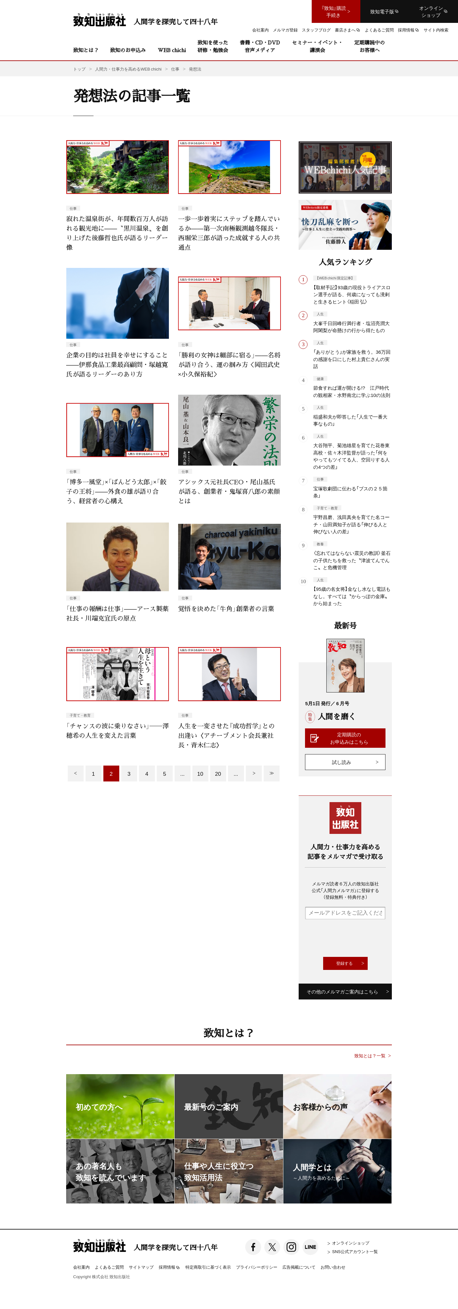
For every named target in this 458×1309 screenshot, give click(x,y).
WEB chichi (172, 50)
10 (200, 773)
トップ (79, 69)
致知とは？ (86, 50)
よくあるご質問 (109, 1267)
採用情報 (169, 1267)
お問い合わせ (333, 1267)
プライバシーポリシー (256, 1267)
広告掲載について (299, 1267)
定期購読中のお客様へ (369, 46)
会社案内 (81, 1267)
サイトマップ (141, 1267)
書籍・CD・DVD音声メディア (260, 46)
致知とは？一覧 (369, 1055)
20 (218, 773)
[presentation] (353, 938)
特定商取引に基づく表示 (208, 1267)
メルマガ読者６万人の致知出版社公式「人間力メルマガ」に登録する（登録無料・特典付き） (345, 890)
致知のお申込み (128, 50)
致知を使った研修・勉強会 (213, 46)
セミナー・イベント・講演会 (317, 46)
